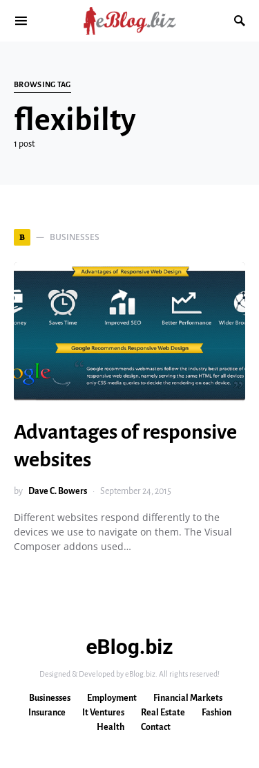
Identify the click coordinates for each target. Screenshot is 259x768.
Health (110, 727)
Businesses (49, 698)
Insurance (47, 712)
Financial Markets (187, 698)
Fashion (216, 712)
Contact (156, 727)
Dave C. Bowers (57, 491)
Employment (112, 698)
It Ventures (103, 712)
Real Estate (163, 712)
